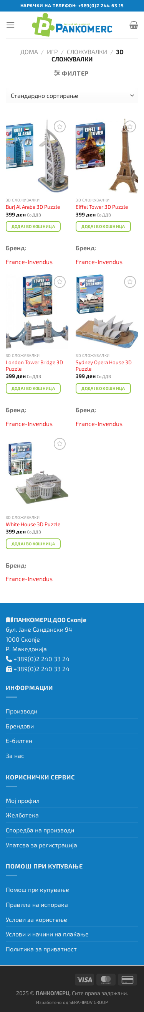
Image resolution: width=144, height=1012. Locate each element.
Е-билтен (19, 740)
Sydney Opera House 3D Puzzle (104, 365)
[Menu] (10, 24)
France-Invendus (29, 261)
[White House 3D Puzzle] (37, 473)
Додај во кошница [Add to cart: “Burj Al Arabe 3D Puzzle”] (33, 226)
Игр (52, 51)
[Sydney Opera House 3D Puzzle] (107, 311)
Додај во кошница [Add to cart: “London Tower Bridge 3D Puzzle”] (33, 388)
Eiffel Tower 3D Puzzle (102, 206)
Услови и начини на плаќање (47, 934)
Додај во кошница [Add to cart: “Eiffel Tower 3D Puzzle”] (103, 226)
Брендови (20, 726)
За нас (15, 755)
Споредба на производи (40, 830)
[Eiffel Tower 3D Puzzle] (107, 156)
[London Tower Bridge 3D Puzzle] (37, 311)
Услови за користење (36, 919)
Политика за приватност (41, 949)
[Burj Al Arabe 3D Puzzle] (37, 156)
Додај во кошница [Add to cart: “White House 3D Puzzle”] (33, 543)
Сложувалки (87, 51)
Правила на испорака (37, 904)
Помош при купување (37, 889)
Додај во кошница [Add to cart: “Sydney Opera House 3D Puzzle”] (103, 388)
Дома (29, 51)
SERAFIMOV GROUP (89, 1002)
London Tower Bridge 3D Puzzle (34, 365)
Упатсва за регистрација (41, 845)
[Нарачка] (72, 95)
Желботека (22, 815)
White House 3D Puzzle (33, 524)
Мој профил (23, 800)
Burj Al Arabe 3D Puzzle (33, 206)
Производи (21, 711)
